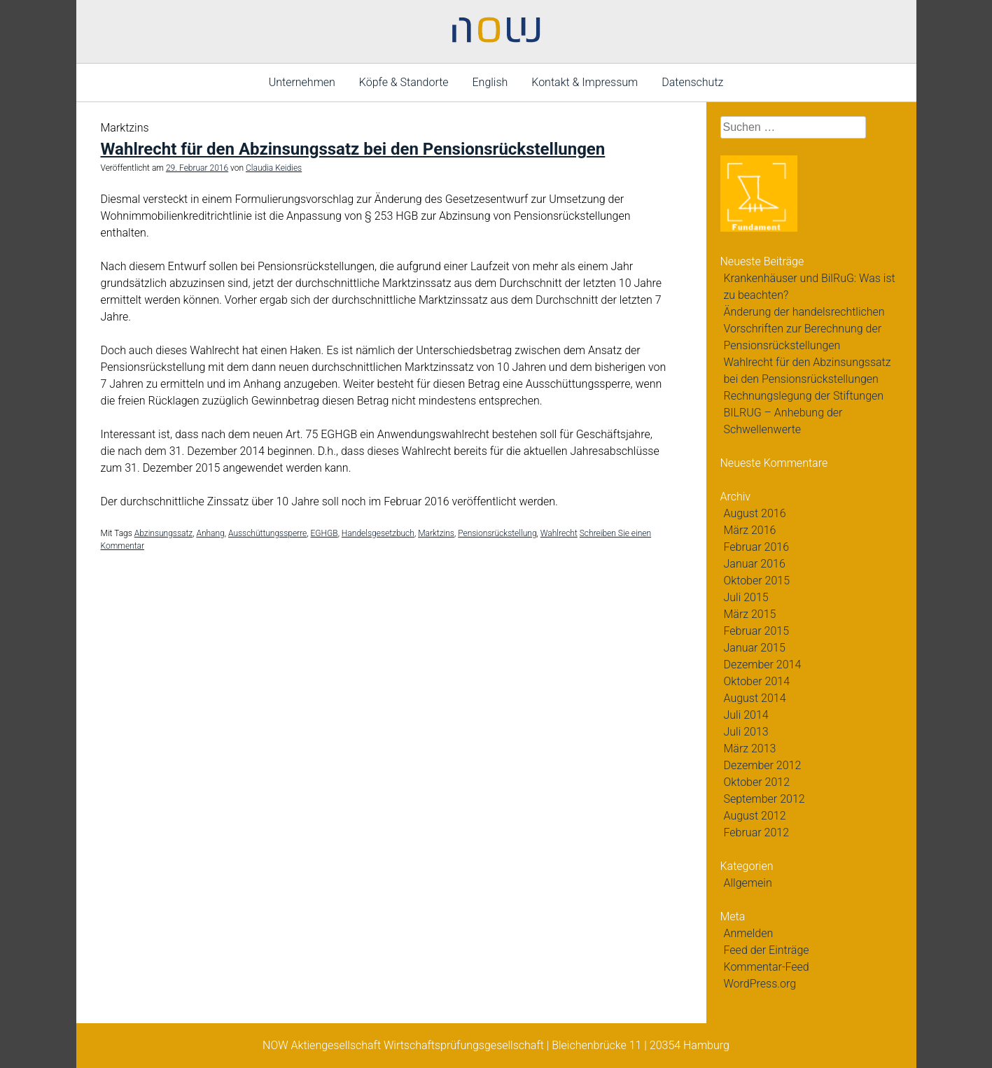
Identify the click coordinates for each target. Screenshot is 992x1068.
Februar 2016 (757, 547)
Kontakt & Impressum (584, 82)
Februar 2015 (757, 631)
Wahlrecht (559, 533)
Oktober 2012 (757, 782)
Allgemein (748, 883)
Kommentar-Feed (766, 967)
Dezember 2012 (763, 765)
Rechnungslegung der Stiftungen (804, 395)
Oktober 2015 (757, 580)
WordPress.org (760, 983)
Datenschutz (692, 82)
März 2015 (750, 614)
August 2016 (755, 513)
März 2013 (750, 748)
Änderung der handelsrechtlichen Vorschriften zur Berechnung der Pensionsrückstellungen (804, 328)
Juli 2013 (746, 731)
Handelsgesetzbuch (378, 533)
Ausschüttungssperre (267, 533)
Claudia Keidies (274, 168)
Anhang (210, 533)
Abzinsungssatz (163, 533)
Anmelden (749, 933)
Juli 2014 (746, 715)
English (490, 82)
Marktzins (436, 533)
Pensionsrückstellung (497, 533)
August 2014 (755, 698)
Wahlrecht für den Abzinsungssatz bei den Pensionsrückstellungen (353, 149)
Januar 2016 (754, 563)
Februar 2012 (757, 832)
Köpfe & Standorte (404, 82)
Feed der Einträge (766, 950)
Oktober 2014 (757, 681)
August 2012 (755, 815)
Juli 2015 (746, 597)
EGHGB (324, 533)
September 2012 (764, 799)
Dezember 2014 (763, 664)
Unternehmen (302, 82)
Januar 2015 (754, 647)
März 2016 (750, 530)
